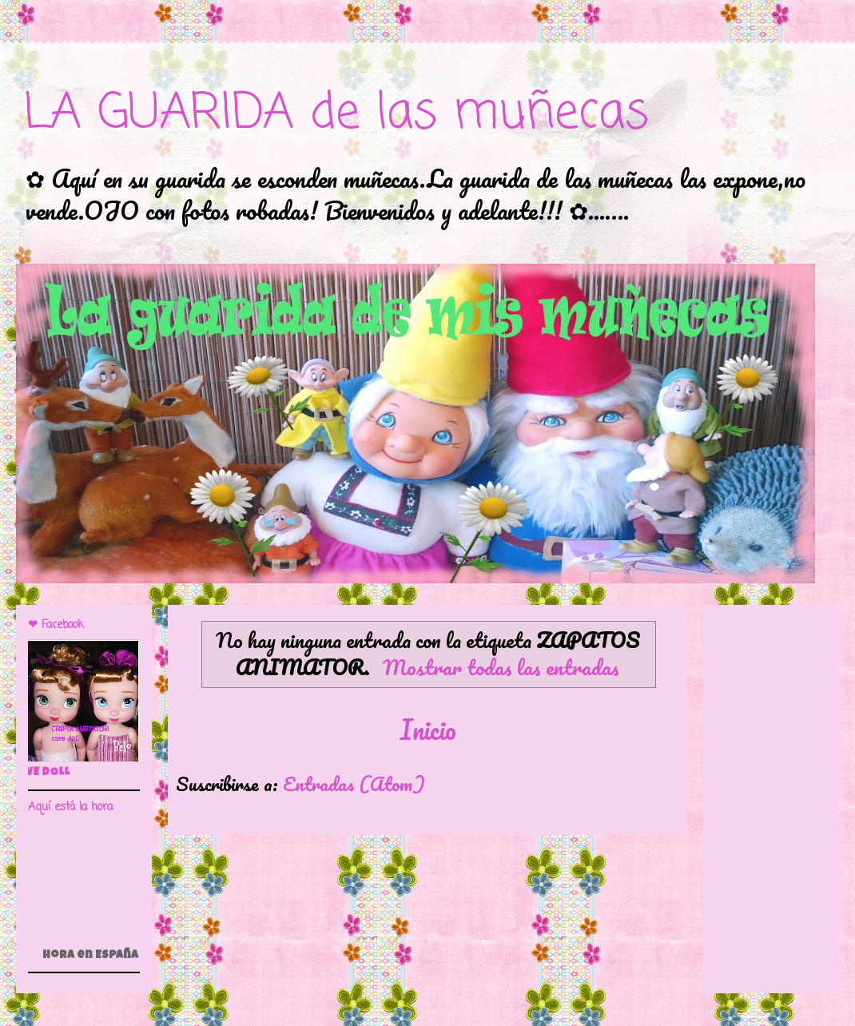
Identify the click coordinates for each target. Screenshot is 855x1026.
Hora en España (90, 955)
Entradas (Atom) (354, 783)
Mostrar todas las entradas (501, 667)
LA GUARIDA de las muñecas (336, 114)
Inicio (428, 729)
